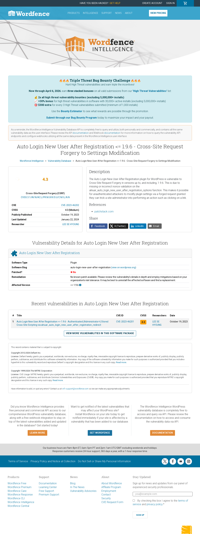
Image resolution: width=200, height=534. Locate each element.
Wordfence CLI (16, 498)
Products (74, 13)
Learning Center (48, 487)
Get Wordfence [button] (100, 432)
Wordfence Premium (19, 487)
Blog (72, 483)
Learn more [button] (37, 432)
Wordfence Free (17, 483)
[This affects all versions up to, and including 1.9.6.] (80, 285)
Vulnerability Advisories (83, 491)
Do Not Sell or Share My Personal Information (104, 461)
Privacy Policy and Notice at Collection (53, 461)
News (118, 13)
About (129, 13)
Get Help (115, 3)
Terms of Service (18, 461)
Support (106, 13)
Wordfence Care (17, 491)
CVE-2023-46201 (125, 321)
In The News (77, 487)
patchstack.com (104, 211)
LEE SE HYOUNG (70, 224)
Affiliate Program (111, 487)
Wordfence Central (18, 505)
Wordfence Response (20, 494)
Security (106, 498)
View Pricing (158, 13)
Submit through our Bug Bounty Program (71, 117)
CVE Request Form (112, 502)
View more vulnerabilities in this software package (100, 333)
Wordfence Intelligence (21, 502)
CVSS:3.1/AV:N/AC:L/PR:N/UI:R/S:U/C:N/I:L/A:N (45, 197)
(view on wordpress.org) (123, 267)
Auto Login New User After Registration (49, 253)
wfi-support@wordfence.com (75, 388)
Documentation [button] (162, 432)
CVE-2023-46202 (70, 205)
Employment (108, 491)
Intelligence (90, 13)
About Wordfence (111, 483)
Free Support (46, 491)
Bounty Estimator (71, 111)
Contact (106, 494)
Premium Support (49, 494)
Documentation (48, 483)
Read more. (121, 362)
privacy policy (154, 504)
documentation (81, 133)
